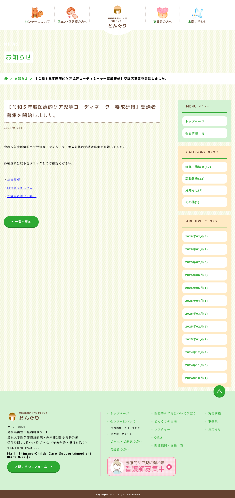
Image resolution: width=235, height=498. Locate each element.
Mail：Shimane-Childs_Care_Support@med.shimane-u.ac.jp (49, 455)
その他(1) (192, 202)
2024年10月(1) (196, 378)
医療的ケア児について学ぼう (175, 413)
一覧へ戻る (23, 222)
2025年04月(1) (196, 300)
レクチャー (162, 429)
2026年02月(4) (196, 236)
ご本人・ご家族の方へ (126, 441)
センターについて (123, 421)
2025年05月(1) (196, 287)
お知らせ (21, 78)
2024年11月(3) (196, 365)
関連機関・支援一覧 (168, 445)
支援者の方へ (120, 449)
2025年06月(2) (196, 275)
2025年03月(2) (196, 313)
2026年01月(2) (196, 249)
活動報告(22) (195, 178)
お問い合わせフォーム (31, 467)
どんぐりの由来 (165, 421)
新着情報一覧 (195, 133)
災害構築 (214, 413)
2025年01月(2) (196, 339)
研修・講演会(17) (198, 167)
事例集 (213, 421)
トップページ (194, 121)
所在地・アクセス (121, 434)
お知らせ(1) (194, 190)
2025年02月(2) (196, 326)
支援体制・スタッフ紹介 (125, 428)
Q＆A (158, 437)
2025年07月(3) (196, 262)
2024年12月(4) (196, 352)
